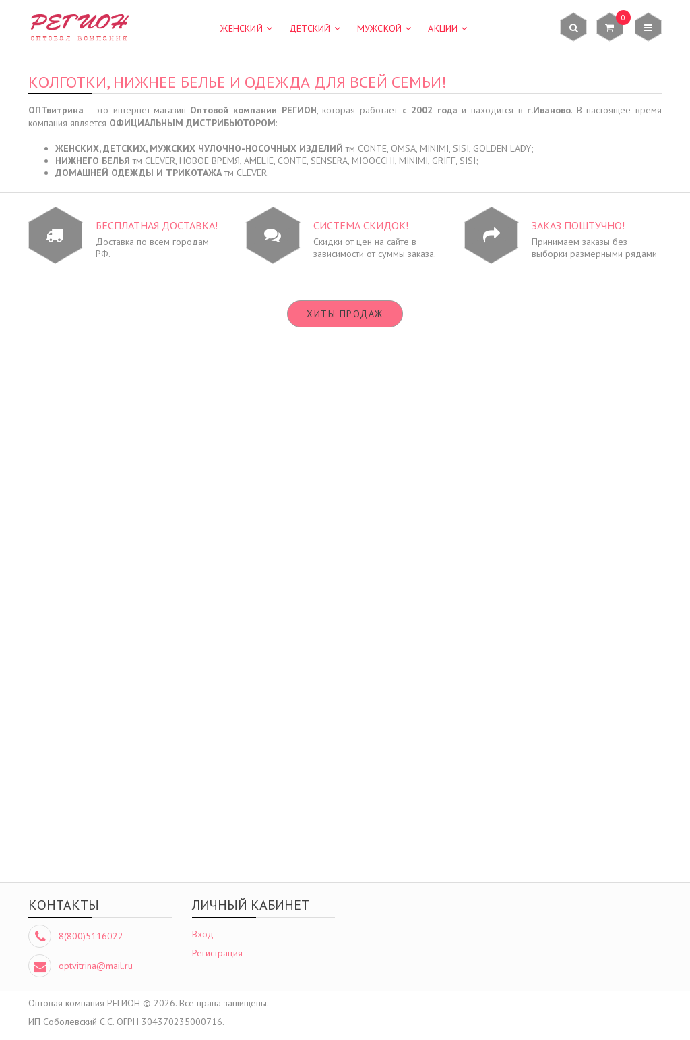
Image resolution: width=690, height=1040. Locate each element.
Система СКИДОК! (360, 225)
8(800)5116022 (91, 936)
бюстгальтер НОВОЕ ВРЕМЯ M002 (107, 531)
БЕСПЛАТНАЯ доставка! (157, 225)
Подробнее (107, 570)
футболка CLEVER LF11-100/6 (424, 802)
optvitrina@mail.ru (96, 966)
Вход (203, 934)
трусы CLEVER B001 (107, 802)
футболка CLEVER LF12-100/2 (582, 802)
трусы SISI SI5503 (265, 802)
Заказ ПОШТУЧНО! (578, 225)
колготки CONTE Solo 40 (583, 531)
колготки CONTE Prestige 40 (424, 531)
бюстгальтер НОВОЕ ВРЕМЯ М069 (266, 531)
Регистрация (217, 953)
